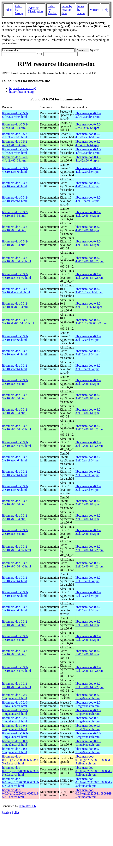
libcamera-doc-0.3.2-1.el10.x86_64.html (15, 623)
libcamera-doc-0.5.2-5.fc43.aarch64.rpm (88, 115)
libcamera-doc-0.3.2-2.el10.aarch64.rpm (88, 458)
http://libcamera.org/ (22, 91)
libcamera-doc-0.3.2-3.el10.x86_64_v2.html (16, 427)
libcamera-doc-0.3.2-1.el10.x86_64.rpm (88, 623)
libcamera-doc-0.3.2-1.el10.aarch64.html (15, 579)
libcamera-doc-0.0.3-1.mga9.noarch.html (15, 727)
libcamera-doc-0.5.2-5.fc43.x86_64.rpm (88, 126)
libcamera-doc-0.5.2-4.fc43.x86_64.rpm (88, 143)
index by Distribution (35, 9)
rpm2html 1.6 (27, 806)
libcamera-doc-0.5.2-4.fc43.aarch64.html (15, 135)
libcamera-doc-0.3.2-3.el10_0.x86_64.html (15, 305)
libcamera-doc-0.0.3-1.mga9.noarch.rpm (88, 727)
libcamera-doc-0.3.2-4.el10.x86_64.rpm (88, 213)
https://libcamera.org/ (22, 88)
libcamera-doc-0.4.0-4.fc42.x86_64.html (15, 158)
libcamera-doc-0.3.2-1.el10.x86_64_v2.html (16, 669)
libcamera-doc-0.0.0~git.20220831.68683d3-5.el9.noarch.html (20, 760)
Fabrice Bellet (10, 812)
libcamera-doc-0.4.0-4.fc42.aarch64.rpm (88, 151)
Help (105, 9)
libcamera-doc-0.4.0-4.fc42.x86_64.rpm (88, 158)
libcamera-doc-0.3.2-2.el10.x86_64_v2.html (16, 548)
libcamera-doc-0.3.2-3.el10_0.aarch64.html (16, 290)
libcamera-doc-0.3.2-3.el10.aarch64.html (15, 338)
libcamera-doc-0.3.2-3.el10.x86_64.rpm (88, 382)
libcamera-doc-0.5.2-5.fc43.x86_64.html (15, 126)
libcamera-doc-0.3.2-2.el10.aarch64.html (15, 458)
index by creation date (67, 10)
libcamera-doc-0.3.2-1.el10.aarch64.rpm (88, 579)
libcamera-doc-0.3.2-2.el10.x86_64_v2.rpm (89, 548)
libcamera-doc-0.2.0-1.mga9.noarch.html (15, 696)
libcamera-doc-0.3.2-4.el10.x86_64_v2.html (16, 259)
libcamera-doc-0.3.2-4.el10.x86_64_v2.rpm (89, 259)
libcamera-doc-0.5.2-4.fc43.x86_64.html (15, 143)
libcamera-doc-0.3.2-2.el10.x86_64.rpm (88, 502)
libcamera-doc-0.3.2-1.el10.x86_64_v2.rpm (89, 669)
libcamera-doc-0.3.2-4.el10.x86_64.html (15, 213)
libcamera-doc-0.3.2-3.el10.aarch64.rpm (88, 338)
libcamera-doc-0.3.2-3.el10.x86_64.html (15, 382)
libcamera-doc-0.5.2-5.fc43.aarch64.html (15, 115)
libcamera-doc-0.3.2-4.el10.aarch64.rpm (88, 170)
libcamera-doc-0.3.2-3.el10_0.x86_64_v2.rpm (91, 321)
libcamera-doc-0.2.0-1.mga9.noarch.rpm (88, 696)
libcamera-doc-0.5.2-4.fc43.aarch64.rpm (88, 135)
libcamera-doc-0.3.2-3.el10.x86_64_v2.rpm (89, 427)
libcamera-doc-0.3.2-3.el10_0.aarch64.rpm (89, 290)
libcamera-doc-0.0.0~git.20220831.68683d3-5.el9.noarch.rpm (93, 760)
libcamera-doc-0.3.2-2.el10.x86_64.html (15, 502)
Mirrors (94, 9)
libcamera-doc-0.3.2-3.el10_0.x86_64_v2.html (18, 321)
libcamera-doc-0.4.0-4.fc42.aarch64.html (15, 151)
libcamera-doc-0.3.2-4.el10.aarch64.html (15, 170)
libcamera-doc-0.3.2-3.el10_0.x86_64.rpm (88, 305)
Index (8, 9)
